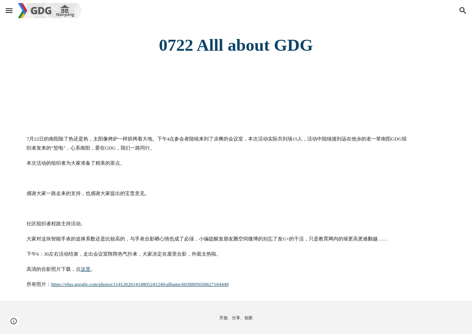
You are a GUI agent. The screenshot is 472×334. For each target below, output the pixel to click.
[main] (236, 45)
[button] (9, 10)
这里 (86, 269)
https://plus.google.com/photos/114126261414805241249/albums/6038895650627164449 (139, 284)
